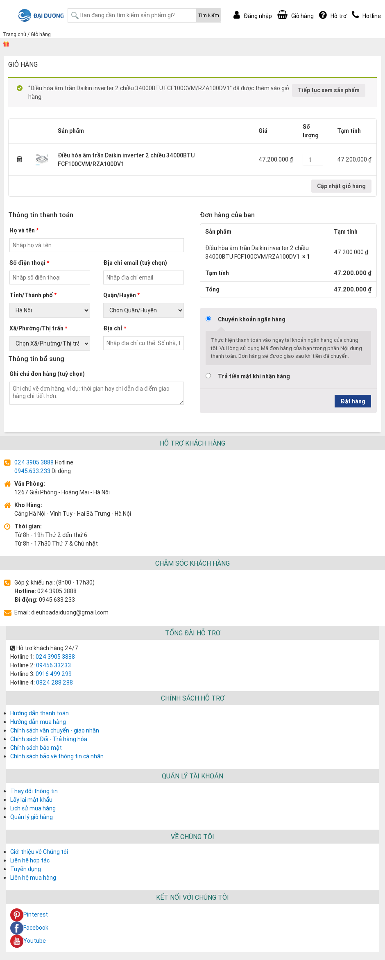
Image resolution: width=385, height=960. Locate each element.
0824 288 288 (54, 682)
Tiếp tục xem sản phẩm (329, 90)
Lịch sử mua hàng (33, 808)
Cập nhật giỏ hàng (341, 186)
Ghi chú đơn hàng (47, 374)
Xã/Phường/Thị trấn (38, 328)
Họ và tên (23, 230)
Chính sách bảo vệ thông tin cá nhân (57, 756)
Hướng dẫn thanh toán (39, 713)
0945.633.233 (32, 471)
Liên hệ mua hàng (33, 877)
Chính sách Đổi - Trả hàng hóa (48, 739)
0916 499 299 (53, 674)
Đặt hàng (352, 401)
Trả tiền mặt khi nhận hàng (254, 376)
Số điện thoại (29, 262)
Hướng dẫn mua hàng (38, 722)
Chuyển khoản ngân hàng (251, 319)
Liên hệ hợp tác (30, 860)
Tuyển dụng (25, 869)
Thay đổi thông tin (34, 791)
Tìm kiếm (208, 15)
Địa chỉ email (135, 262)
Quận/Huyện (121, 295)
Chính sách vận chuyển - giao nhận (54, 730)
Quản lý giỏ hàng (31, 817)
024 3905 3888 (34, 462)
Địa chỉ (114, 328)
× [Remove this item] (20, 159)
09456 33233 (53, 665)
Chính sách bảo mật (36, 747)
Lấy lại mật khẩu (31, 799)
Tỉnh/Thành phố (33, 295)
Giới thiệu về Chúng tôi (39, 851)
